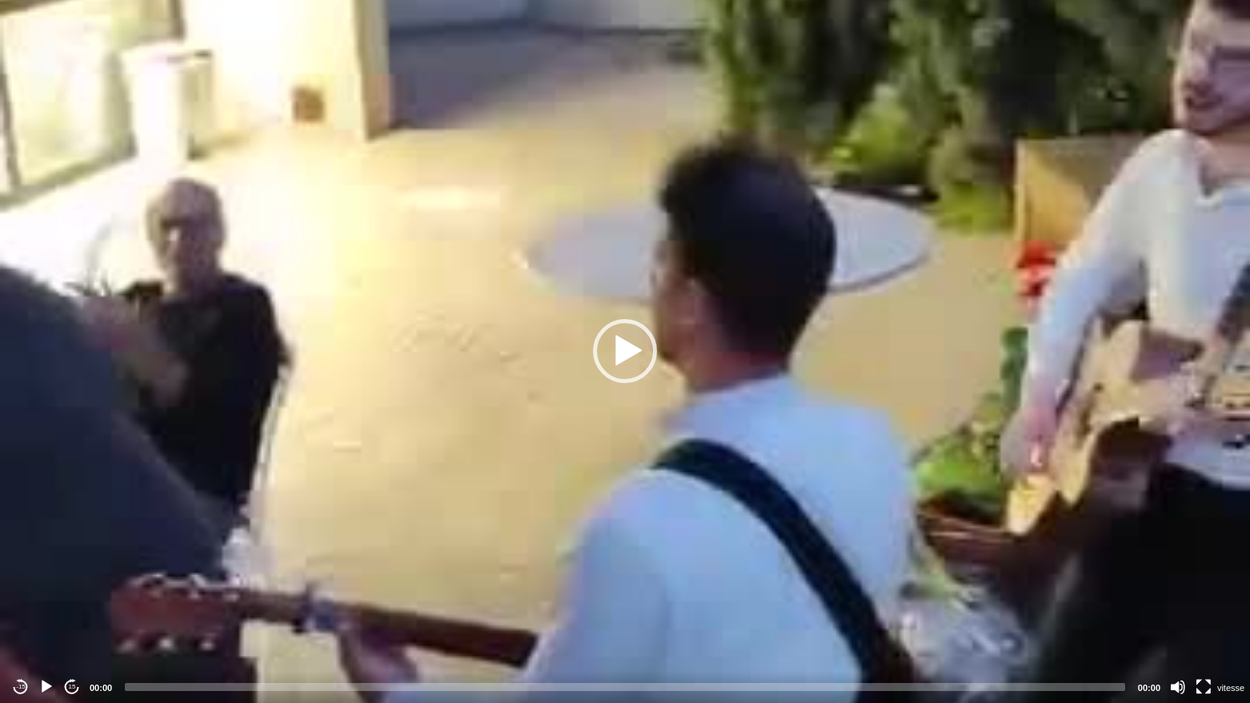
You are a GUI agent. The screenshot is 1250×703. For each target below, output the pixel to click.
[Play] (46, 687)
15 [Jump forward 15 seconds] (72, 686)
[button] (625, 351)
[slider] (625, 687)
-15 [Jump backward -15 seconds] (21, 686)
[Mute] (1178, 687)
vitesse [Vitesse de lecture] (1230, 688)
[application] (625, 351)
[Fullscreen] (1204, 687)
